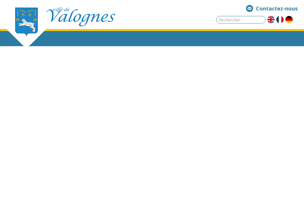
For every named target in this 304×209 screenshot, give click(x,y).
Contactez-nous (277, 8)
